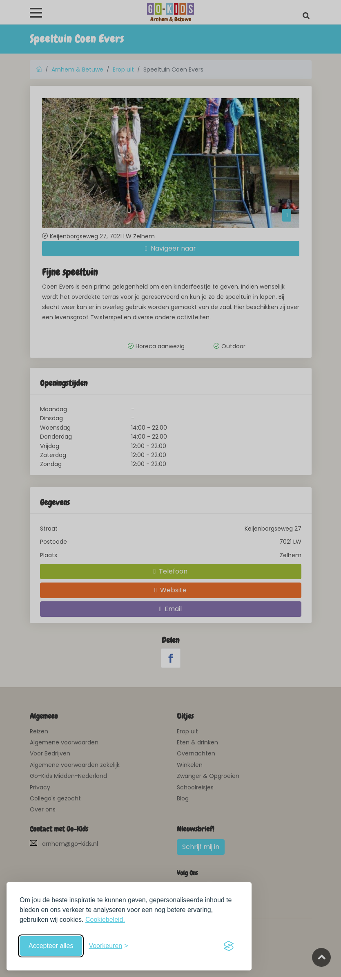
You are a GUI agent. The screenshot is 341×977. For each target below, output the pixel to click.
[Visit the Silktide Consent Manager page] (228, 946)
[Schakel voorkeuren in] (108, 945)
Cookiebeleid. (105, 919)
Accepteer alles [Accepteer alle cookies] (51, 945)
